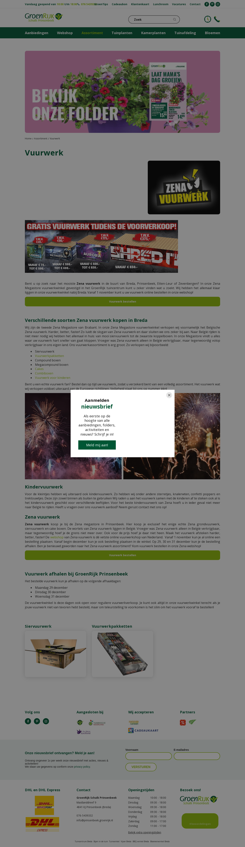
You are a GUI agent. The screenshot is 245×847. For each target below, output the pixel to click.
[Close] (169, 395)
